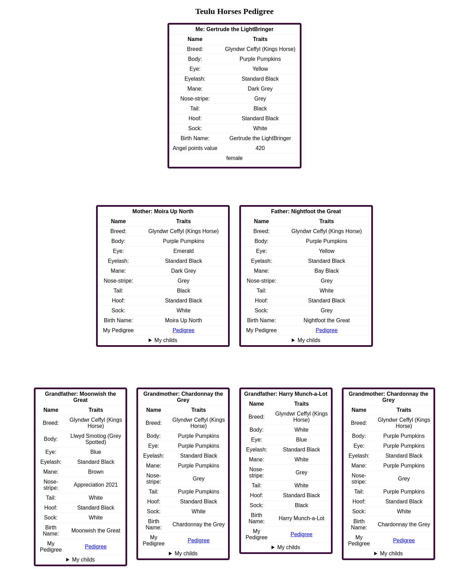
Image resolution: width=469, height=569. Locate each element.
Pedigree (327, 330)
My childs (308, 340)
